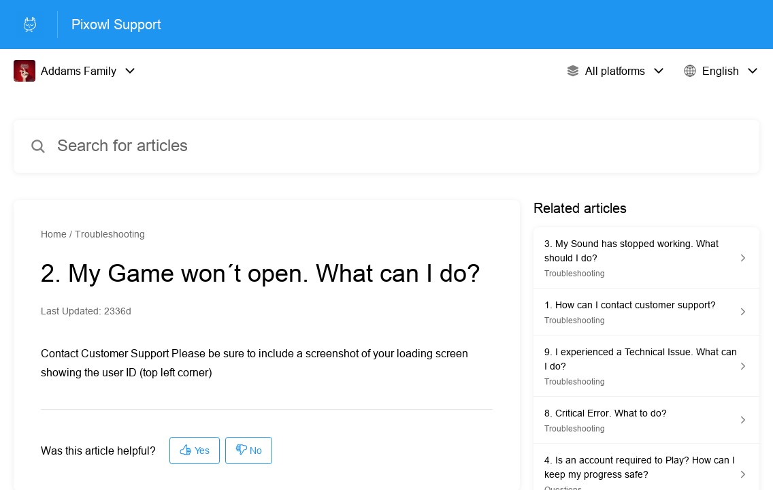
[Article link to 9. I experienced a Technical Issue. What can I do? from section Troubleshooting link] (646, 366)
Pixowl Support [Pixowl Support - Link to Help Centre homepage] (116, 24)
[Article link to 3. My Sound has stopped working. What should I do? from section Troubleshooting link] (646, 258)
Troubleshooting (110, 234)
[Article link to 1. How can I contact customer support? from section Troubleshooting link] (646, 312)
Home (54, 234)
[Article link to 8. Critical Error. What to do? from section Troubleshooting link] (646, 420)
